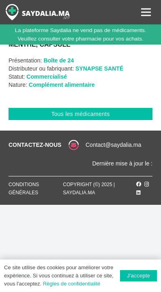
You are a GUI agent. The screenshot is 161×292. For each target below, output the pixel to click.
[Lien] (38, 12)
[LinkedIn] (138, 192)
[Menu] (146, 12)
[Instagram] (146, 184)
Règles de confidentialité (72, 284)
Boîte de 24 (58, 60)
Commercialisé (46, 76)
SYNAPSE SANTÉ (99, 68)
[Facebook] (138, 184)
